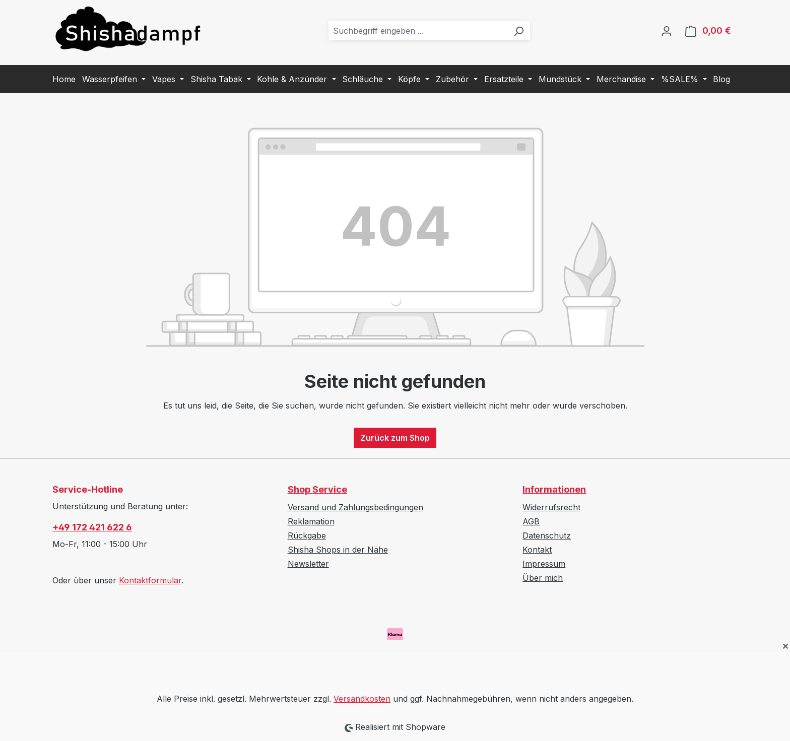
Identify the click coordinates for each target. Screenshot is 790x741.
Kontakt (537, 550)
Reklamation (311, 521)
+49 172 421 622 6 (92, 527)
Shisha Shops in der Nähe (338, 550)
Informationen (554, 489)
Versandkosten (362, 699)
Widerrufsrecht (551, 507)
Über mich (542, 578)
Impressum (543, 564)
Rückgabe (307, 535)
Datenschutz (546, 535)
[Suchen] (518, 30)
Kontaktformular (150, 580)
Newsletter (308, 564)
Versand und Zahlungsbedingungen (355, 507)
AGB (531, 521)
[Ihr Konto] (666, 31)
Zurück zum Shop (395, 438)
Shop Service (317, 489)
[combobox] (417, 30)
